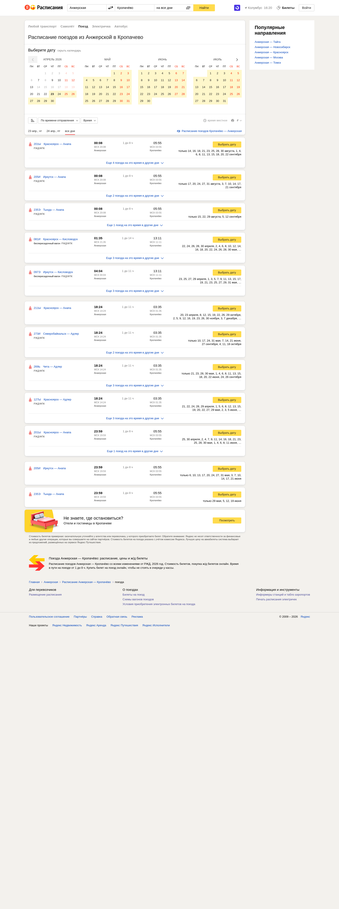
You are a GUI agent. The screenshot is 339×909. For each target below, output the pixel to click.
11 (66, 80)
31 (128, 101)
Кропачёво (156, 151)
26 (73, 94)
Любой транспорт (42, 26)
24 (59, 94)
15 (45, 87)
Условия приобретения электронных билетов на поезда (159, 604)
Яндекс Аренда (96, 626)
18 (66, 87)
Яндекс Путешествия (124, 626)
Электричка (101, 26)
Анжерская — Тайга (268, 41)
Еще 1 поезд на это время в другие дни (135, 225)
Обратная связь (117, 617)
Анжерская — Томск (268, 62)
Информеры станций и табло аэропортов (283, 595)
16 (52, 87)
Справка (96, 617)
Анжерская (100, 151)
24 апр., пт (53, 131)
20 (31, 94)
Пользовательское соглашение (49, 617)
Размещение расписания (45, 595)
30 (52, 101)
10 (59, 80)
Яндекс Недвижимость (67, 626)
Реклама (137, 617)
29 (45, 101)
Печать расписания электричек (276, 600)
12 (73, 80)
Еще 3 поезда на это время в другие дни (135, 258)
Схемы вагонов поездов (138, 600)
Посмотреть (227, 521)
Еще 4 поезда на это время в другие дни (135, 163)
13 (31, 87)
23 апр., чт (35, 131)
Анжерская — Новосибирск (272, 47)
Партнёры (80, 617)
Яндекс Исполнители (156, 626)
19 (73, 87)
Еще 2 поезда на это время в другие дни (135, 196)
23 (52, 94)
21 (38, 94)
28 (38, 101)
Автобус (121, 26)
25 (66, 94)
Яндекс (305, 617)
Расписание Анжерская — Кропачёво (86, 582)
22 (45, 94)
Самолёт (67, 26)
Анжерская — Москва (269, 57)
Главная (34, 582)
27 (31, 101)
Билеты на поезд (134, 595)
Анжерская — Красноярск (271, 52)
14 (38, 87)
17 (59, 87)
